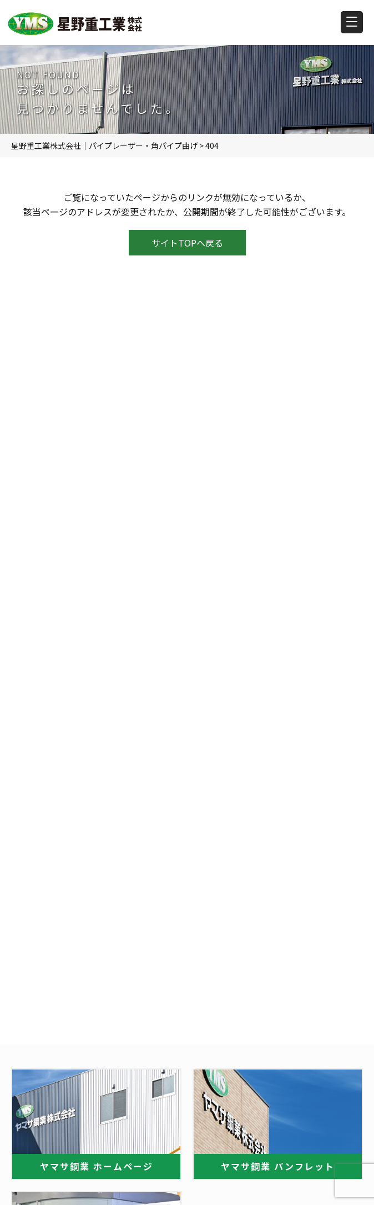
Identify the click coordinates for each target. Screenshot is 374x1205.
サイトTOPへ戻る (187, 242)
